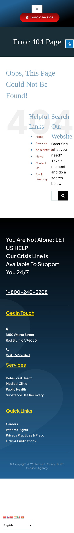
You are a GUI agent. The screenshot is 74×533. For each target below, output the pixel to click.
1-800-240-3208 (27, 292)
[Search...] (54, 195)
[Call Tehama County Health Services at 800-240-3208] (39, 17)
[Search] (63, 195)
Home (39, 136)
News (39, 156)
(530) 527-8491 (18, 355)
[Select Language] (17, 525)
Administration (45, 150)
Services (41, 143)
